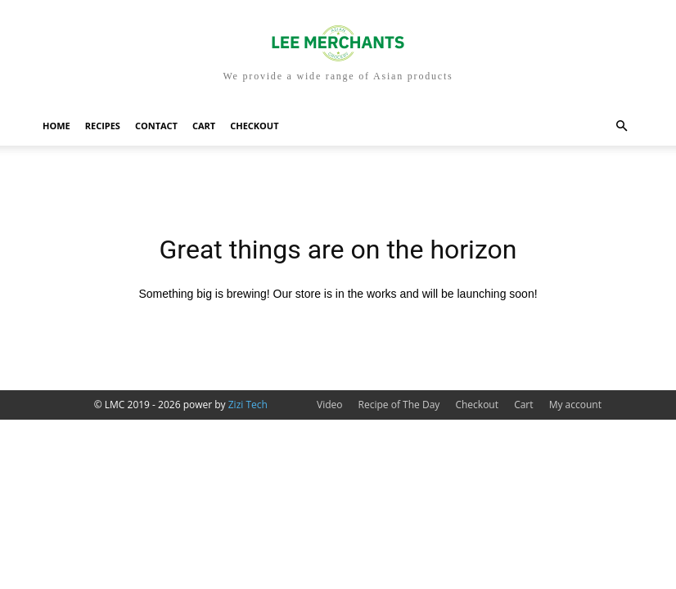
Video (329, 404)
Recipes (102, 125)
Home (56, 125)
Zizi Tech (248, 404)
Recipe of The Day (399, 404)
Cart (203, 125)
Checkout (254, 125)
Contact (156, 125)
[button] (621, 126)
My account (575, 404)
